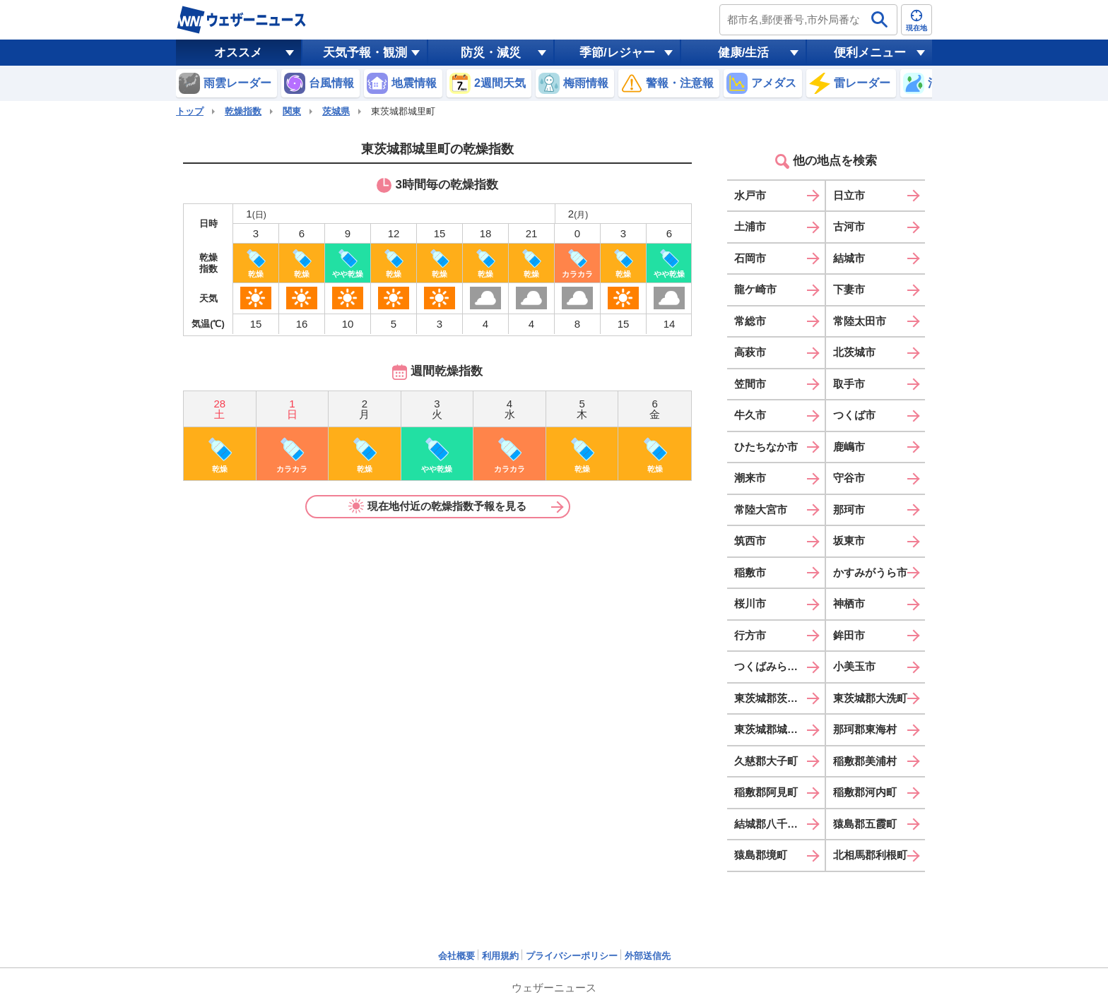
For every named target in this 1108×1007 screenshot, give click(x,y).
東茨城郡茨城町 (771, 698)
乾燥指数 (243, 111)
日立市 (849, 195)
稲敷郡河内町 (865, 792)
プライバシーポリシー (572, 956)
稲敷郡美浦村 (865, 761)
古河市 (849, 226)
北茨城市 (854, 352)
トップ (190, 111)
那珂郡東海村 (865, 729)
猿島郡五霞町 (865, 824)
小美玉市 (854, 666)
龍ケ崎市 (755, 289)
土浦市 (750, 226)
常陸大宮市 (760, 510)
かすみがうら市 (870, 572)
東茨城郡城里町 (771, 729)
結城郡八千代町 (771, 824)
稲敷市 (750, 572)
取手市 (849, 384)
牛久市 (750, 415)
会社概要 (456, 956)
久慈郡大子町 (766, 761)
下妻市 (849, 289)
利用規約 (500, 956)
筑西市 (750, 541)
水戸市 (750, 195)
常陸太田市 (859, 321)
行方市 (750, 635)
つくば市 (854, 415)
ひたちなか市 (766, 447)
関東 (292, 111)
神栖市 (849, 603)
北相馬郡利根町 (870, 855)
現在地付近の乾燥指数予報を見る (437, 506)
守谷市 (849, 478)
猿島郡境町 (760, 855)
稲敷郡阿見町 (766, 792)
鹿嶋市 (849, 447)
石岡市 (750, 258)
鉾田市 (849, 635)
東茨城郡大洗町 (870, 698)
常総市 (750, 321)
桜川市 (750, 603)
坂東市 (849, 541)
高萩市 (750, 352)
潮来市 (750, 478)
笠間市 (750, 384)
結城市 (849, 258)
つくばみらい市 (771, 666)
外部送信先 (648, 956)
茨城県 (336, 111)
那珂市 (849, 510)
